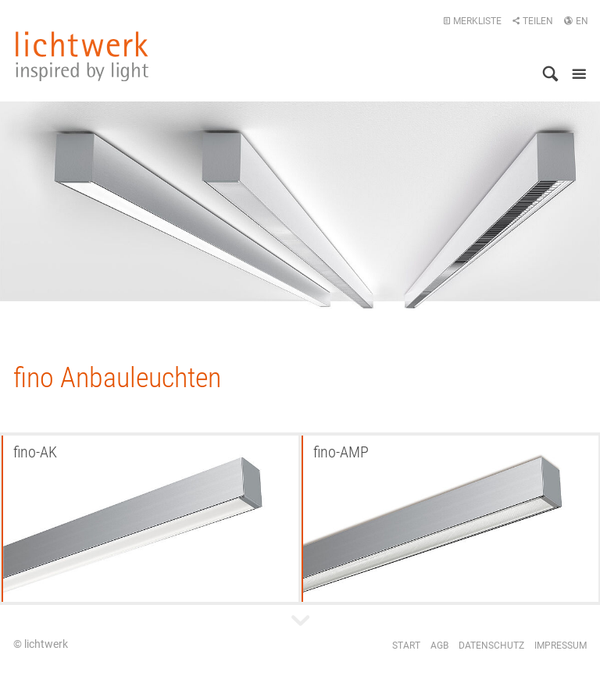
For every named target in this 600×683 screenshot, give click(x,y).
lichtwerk (82, 56)
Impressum (560, 645)
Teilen (532, 21)
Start (406, 645)
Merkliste (472, 21)
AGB (439, 645)
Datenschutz (491, 645)
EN (575, 21)
